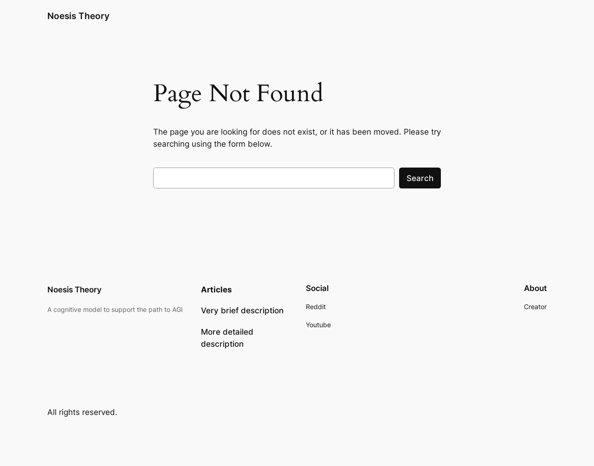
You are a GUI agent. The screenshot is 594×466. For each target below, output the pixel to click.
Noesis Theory (78, 15)
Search (420, 178)
